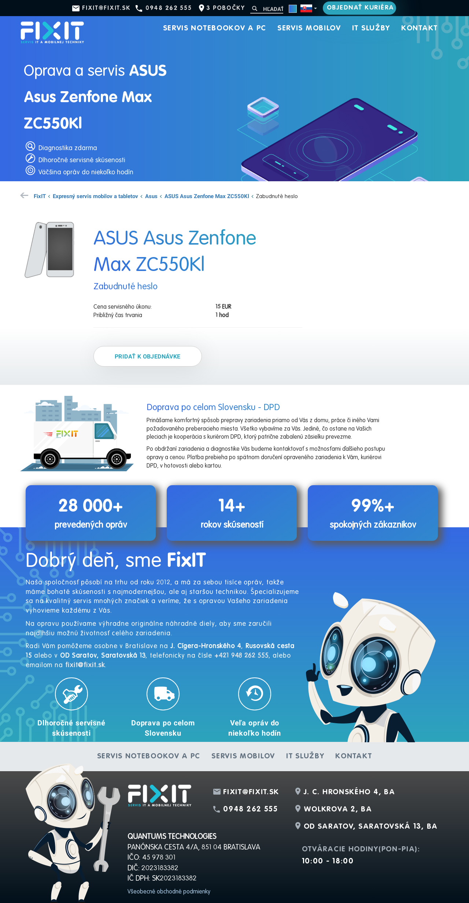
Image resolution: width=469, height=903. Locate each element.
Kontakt (419, 28)
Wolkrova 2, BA (338, 809)
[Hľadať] (266, 9)
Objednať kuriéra (360, 8)
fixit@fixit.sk (106, 8)
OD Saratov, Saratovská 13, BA (371, 826)
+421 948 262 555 (241, 656)
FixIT (40, 196)
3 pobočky (225, 8)
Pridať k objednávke (148, 356)
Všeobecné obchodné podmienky (169, 892)
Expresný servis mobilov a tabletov (95, 196)
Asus (151, 196)
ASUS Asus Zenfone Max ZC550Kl (207, 196)
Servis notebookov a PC (214, 28)
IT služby (371, 28)
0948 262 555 (168, 8)
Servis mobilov (309, 28)
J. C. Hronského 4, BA (349, 792)
